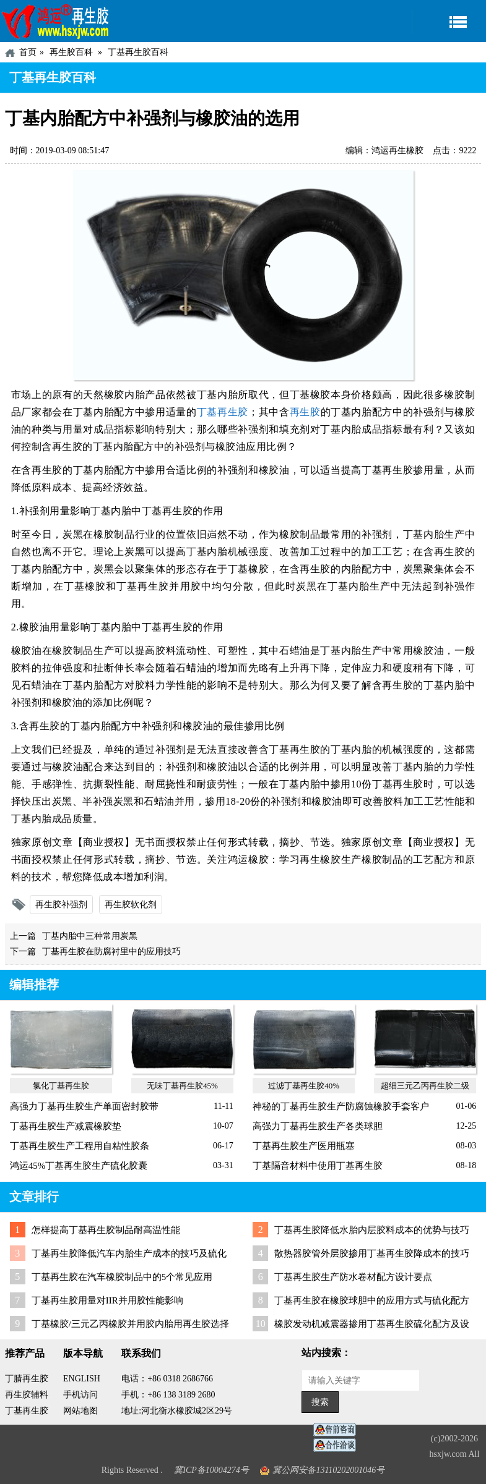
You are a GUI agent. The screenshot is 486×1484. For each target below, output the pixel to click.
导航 (449, 21)
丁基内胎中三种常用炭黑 (89, 936)
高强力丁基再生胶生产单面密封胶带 (84, 1106)
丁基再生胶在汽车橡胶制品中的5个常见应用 (122, 1277)
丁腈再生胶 (26, 1378)
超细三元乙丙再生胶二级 (425, 1085)
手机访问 (80, 1394)
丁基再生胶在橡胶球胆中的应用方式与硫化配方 (371, 1300)
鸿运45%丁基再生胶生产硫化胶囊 (79, 1166)
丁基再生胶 (222, 412)
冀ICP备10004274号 (211, 1470)
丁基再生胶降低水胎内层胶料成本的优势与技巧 (371, 1230)
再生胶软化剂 (131, 904)
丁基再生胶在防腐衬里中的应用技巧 (111, 951)
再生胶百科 (71, 52)
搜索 (320, 1402)
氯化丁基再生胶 (61, 1085)
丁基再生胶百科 (138, 52)
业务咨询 (338, 1445)
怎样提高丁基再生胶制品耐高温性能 (106, 1230)
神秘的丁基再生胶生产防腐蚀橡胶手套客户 (341, 1106)
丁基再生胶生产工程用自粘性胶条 (79, 1146)
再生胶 (305, 412)
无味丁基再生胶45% (182, 1085)
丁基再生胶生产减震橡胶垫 (65, 1126)
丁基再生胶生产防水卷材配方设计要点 (353, 1277)
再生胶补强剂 (61, 904)
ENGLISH (81, 1378)
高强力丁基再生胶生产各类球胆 (318, 1126)
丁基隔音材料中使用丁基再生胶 (318, 1166)
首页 (28, 52)
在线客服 (338, 1430)
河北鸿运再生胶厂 (55, 21)
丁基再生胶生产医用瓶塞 (304, 1146)
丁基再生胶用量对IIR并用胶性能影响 (107, 1300)
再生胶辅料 (26, 1394)
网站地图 (80, 1410)
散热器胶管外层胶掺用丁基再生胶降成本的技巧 (371, 1253)
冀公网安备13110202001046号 (328, 1470)
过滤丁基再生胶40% (303, 1085)
